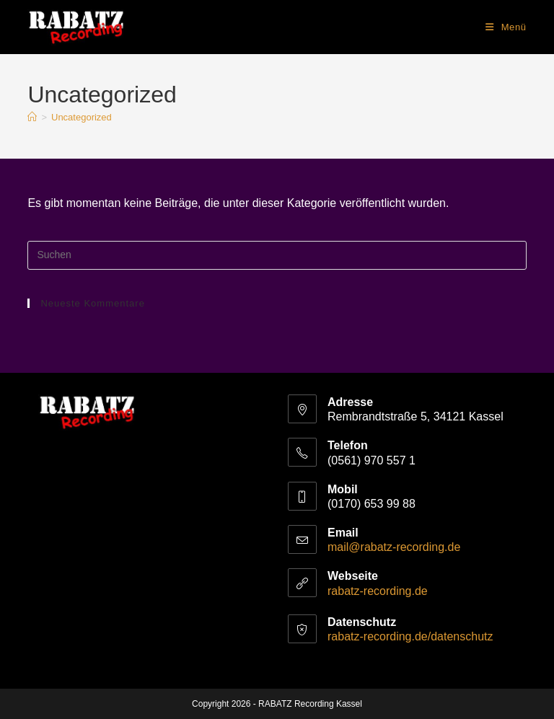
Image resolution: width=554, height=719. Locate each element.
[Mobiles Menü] (506, 27)
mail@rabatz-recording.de (393, 547)
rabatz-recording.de (377, 591)
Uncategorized (81, 117)
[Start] (32, 117)
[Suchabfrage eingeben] (276, 255)
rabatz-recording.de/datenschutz (410, 636)
